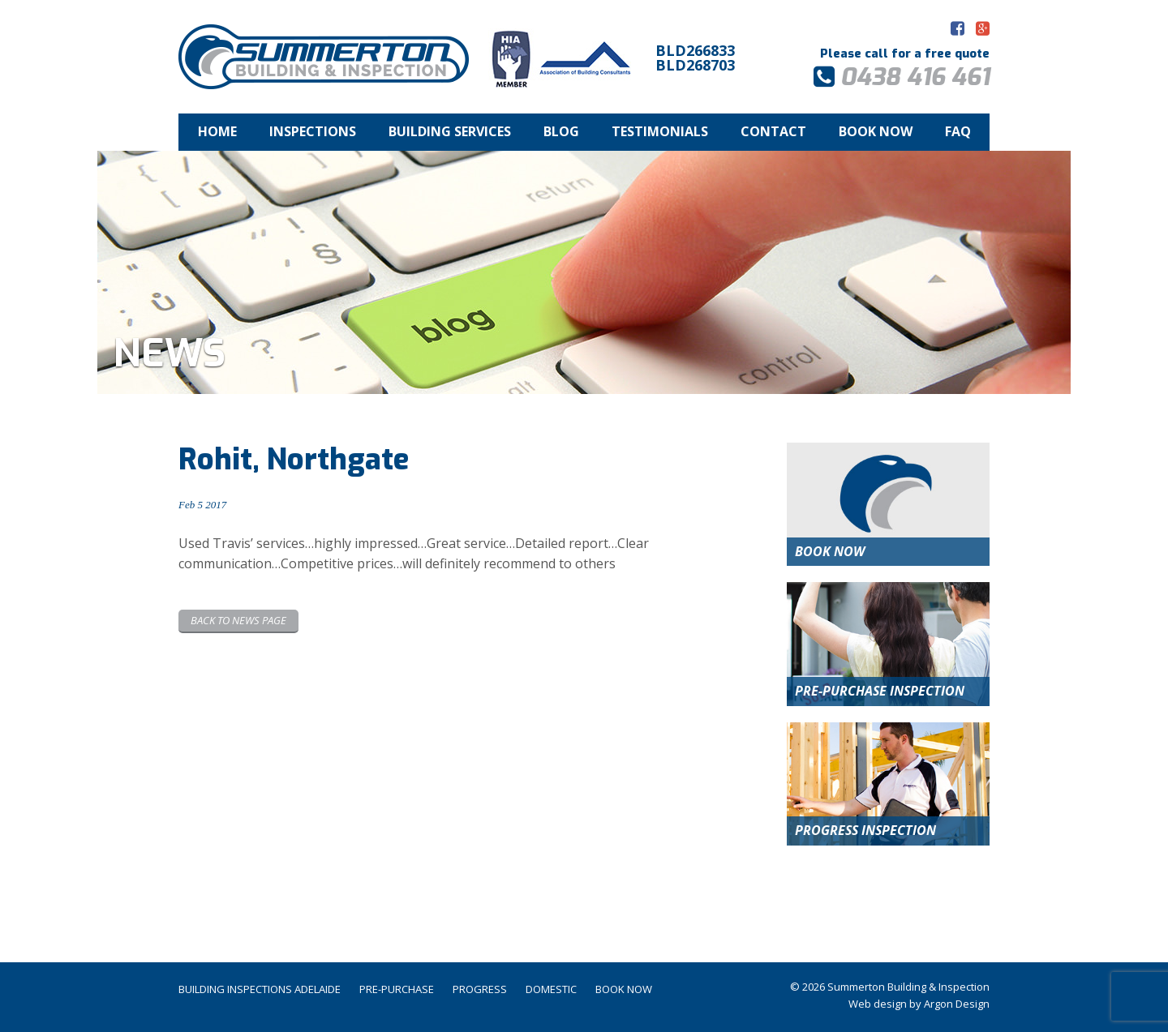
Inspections (312, 131)
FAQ (958, 131)
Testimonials (660, 131)
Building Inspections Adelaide (259, 989)
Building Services (450, 131)
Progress (480, 989)
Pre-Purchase (396, 989)
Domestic (551, 989)
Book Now (875, 131)
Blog (561, 131)
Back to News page (238, 620)
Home (217, 131)
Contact (773, 131)
